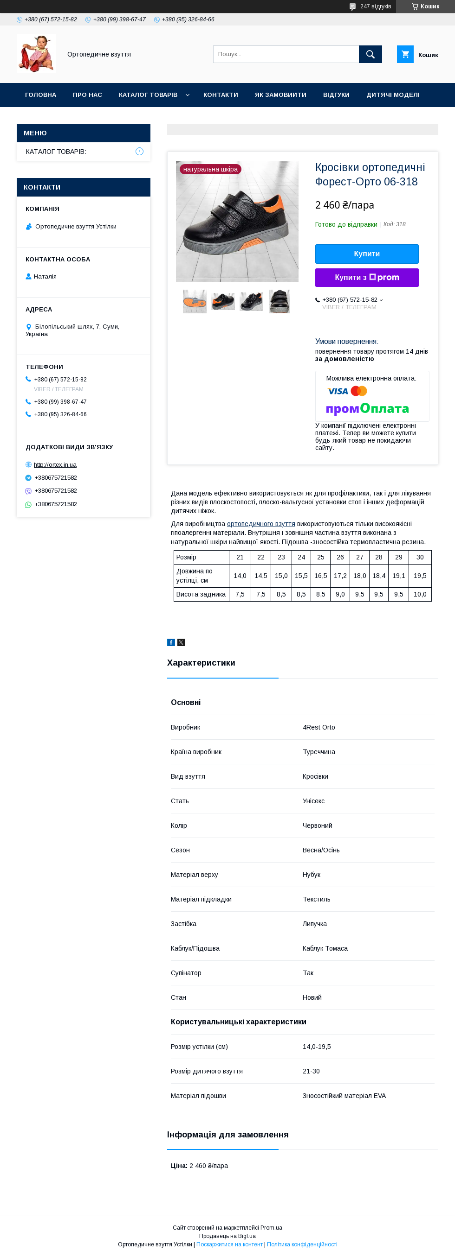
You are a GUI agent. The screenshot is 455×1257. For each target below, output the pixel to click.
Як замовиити (280, 94)
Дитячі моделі (393, 94)
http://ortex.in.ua (55, 464)
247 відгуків (375, 6)
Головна (40, 94)
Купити (367, 254)
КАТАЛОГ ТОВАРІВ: (56, 151)
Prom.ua (271, 1228)
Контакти (220, 94)
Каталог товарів (148, 94)
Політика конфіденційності (302, 1244)
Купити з (367, 277)
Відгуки (336, 94)
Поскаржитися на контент (229, 1244)
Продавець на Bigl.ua (227, 1236)
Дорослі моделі (54, 118)
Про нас (87, 94)
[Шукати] (370, 54)
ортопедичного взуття (261, 523)
